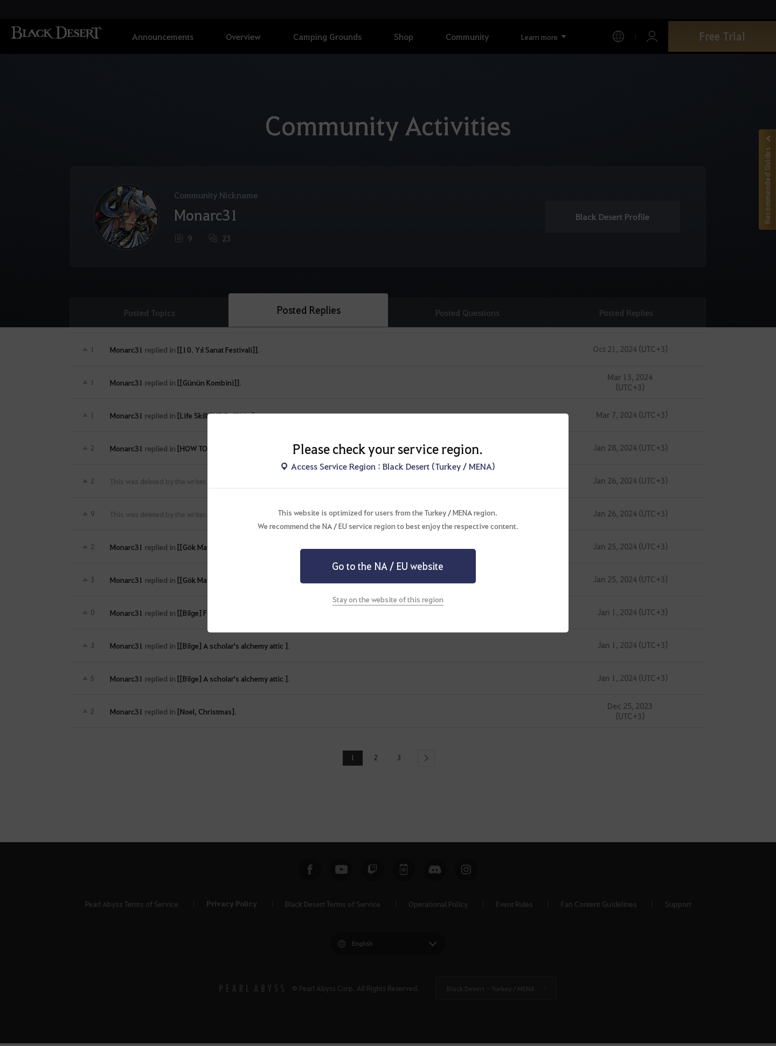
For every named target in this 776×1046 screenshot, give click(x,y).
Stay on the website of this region (388, 599)
